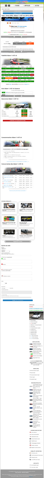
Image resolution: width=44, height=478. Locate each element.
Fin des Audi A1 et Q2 (37, 419)
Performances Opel (35, 370)
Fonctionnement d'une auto (37, 455)
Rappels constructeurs (36, 447)
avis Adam (33, 323)
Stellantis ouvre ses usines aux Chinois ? (37, 390)
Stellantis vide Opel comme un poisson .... (37, 344)
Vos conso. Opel (34, 467)
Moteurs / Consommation (36, 324)
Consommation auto (35, 438)
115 (34, 338)
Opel (6, 9)
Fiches (3, 9)
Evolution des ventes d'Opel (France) (37, 352)
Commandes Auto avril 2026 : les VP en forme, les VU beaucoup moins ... (37, 386)
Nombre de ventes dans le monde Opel (37, 349)
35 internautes (22, 26)
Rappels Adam (34, 332)
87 (34, 335)
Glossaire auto (34, 457)
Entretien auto (34, 453)
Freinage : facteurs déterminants (26, 235)
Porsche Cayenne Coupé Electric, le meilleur (36, 426)
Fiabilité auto (34, 441)
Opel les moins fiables (37, 355)
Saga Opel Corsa (36, 357)
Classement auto (34, 436)
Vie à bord (33, 326)
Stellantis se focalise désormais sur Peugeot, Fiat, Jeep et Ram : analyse (37, 416)
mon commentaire (17, 300)
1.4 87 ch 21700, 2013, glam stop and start (14, 92)
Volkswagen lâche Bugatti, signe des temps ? (36, 393)
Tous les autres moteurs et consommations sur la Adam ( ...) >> (18, 161)
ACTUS (37, 5)
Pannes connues (34, 445)
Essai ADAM (33, 320)
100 (34, 337)
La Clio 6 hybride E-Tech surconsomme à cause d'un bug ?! (37, 411)
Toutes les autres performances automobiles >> (17, 190)
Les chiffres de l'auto (35, 459)
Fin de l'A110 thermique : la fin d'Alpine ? (36, 422)
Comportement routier (35, 327)
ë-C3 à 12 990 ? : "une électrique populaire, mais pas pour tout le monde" (37, 400)
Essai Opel (33, 372)
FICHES (17, 5)
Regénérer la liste (17, 241)
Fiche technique (34, 321)
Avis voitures (34, 432)
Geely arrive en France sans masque (37, 396)
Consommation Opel (35, 374)
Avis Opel (33, 377)
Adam (8, 9)
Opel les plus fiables (37, 353)
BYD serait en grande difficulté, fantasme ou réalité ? (37, 404)
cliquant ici (26, 84)
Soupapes (4, 235)
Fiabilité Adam (34, 331)
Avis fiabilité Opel (35, 465)
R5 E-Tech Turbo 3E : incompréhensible (23, 223)
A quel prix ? (33, 329)
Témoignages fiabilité (35, 443)
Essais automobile (35, 434)
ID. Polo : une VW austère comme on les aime (37, 408)
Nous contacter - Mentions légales (22, 472)
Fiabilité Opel (33, 379)
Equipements (33, 334)
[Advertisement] (17, 129)
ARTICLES (27, 5)
